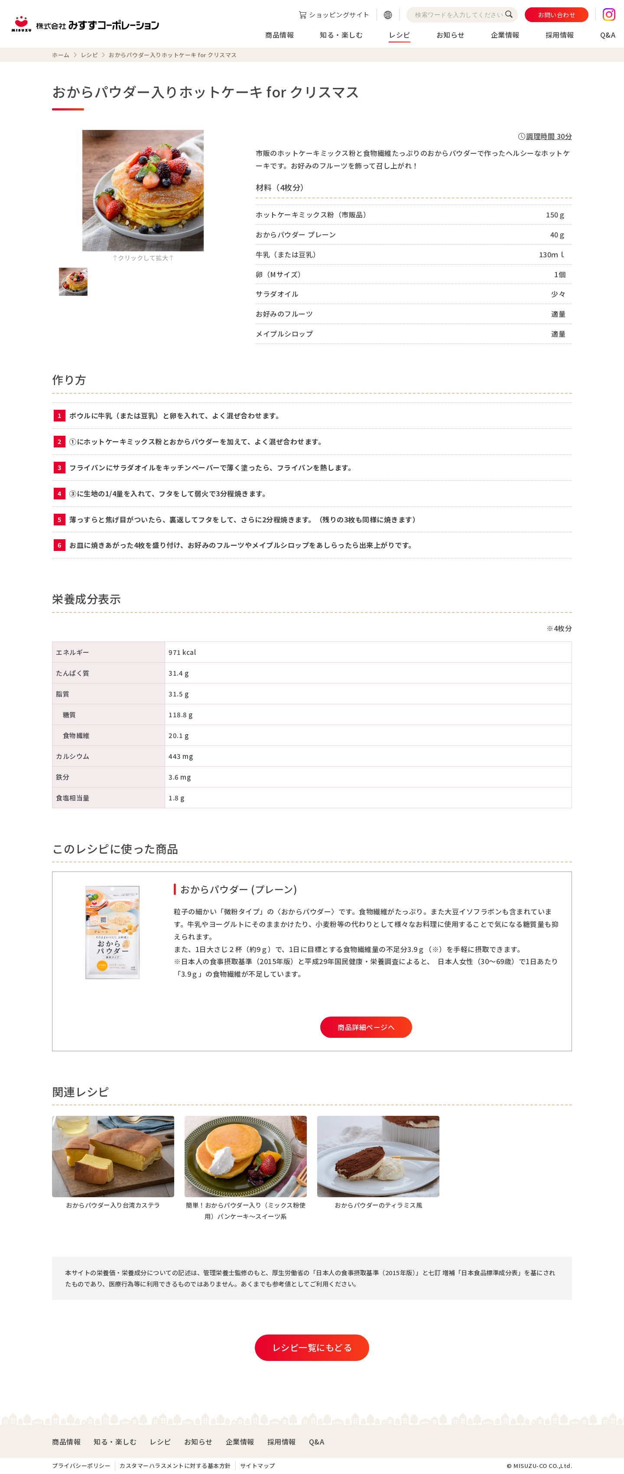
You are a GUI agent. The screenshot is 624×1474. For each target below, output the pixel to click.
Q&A (608, 34)
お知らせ (450, 34)
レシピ (399, 34)
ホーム (61, 55)
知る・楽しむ (341, 34)
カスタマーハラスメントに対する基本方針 (175, 1465)
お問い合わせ (556, 14)
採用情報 (560, 34)
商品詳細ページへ (366, 1027)
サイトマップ (257, 1465)
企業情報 (505, 34)
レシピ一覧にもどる (312, 1347)
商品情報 (279, 34)
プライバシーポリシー (81, 1465)
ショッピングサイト (339, 14)
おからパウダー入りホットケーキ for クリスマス (173, 55)
